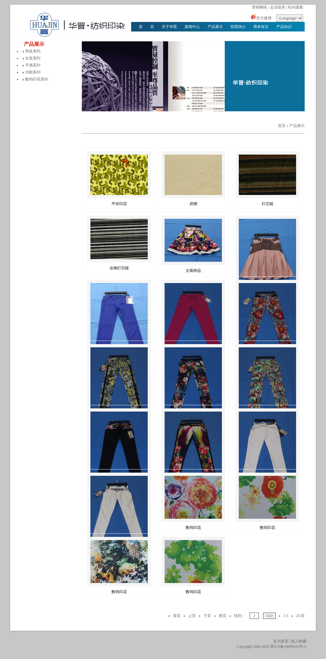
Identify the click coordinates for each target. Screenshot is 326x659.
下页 (207, 616)
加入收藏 (298, 641)
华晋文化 (146, 36)
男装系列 (32, 51)
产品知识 (284, 26)
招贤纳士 (238, 26)
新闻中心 (192, 26)
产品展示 (215, 26)
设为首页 (280, 641)
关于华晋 (169, 26)
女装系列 (32, 58)
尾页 (222, 616)
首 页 (146, 26)
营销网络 (259, 7)
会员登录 (277, 7)
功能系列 (32, 72)
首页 (282, 125)
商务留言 (261, 26)
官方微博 (264, 18)
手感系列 (32, 65)
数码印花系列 (36, 79)
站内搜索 (295, 7)
